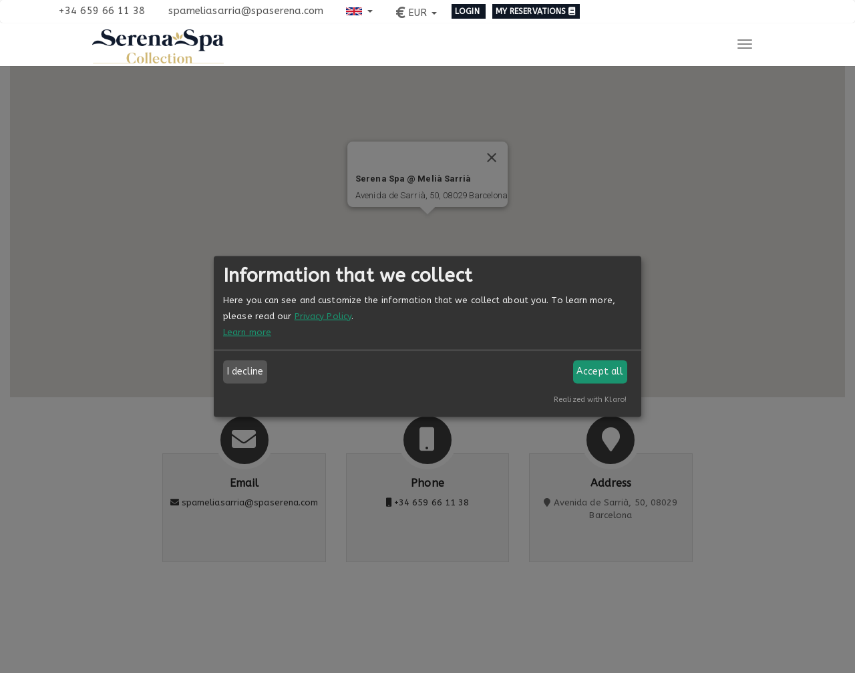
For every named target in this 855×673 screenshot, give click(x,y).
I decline (245, 371)
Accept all (599, 371)
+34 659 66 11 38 (102, 11)
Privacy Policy (323, 315)
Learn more (247, 331)
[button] (359, 10)
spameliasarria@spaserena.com (246, 11)
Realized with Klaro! (590, 399)
